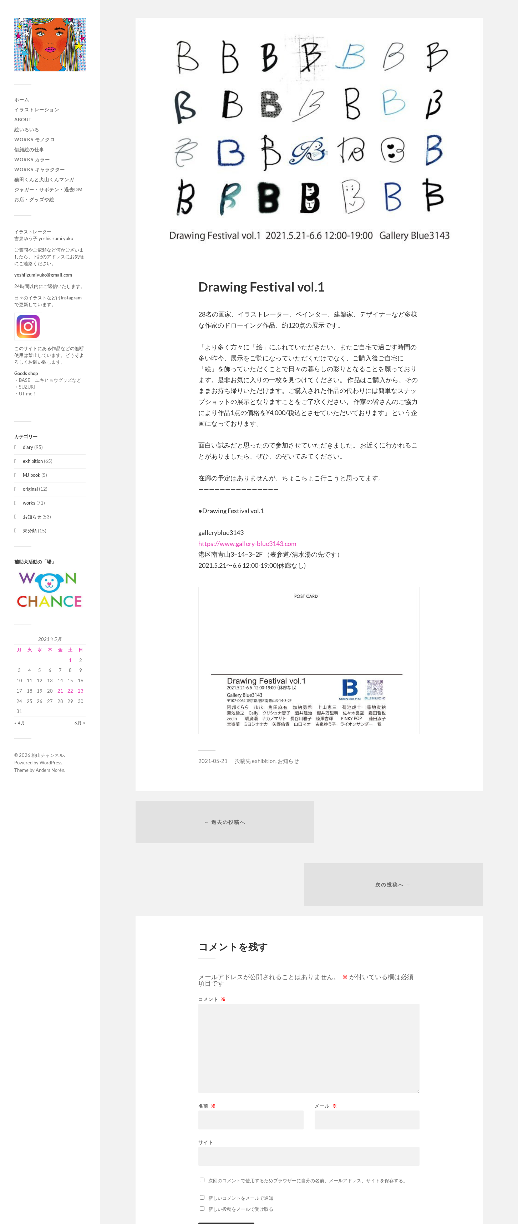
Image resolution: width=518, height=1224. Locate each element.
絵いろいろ (26, 129)
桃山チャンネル (47, 755)
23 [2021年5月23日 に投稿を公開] (80, 691)
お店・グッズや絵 (34, 199)
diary (28, 447)
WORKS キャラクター (39, 169)
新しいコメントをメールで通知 (240, 1137)
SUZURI (27, 387)
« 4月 (19, 722)
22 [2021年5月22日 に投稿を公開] (70, 691)
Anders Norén (50, 770)
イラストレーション (36, 109)
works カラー (32, 159)
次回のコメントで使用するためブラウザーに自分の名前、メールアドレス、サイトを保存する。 (308, 1119)
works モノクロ (34, 139)
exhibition (33, 461)
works (29, 503)
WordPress (51, 762)
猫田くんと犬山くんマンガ (44, 179)
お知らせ (32, 517)
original (30, 489)
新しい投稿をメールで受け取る (240, 1148)
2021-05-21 (213, 761)
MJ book (31, 475)
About (23, 119)
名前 (207, 1045)
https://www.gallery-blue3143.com (247, 543)
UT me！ (28, 393)
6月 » (80, 722)
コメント (212, 938)
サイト (205, 1081)
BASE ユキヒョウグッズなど (50, 380)
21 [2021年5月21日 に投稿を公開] (60, 691)
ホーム (21, 99)
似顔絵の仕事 (29, 149)
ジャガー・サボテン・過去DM (48, 189)
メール (326, 1045)
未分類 (30, 530)
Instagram (71, 297)
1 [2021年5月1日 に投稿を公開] (70, 660)
